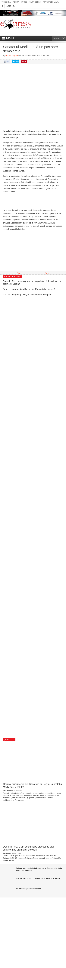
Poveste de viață (51, 2)
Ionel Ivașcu (12, 55)
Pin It (47, 273)
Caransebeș (35, 2)
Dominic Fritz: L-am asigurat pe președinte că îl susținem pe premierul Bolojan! (29, 848)
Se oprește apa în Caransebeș (28, 889)
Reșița (16, 2)
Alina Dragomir (8, 790)
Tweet (19, 273)
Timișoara (6, 2)
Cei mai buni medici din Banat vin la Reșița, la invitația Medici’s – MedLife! (32, 785)
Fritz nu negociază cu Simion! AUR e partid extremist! (29, 289)
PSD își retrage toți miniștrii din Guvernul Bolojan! (27, 294)
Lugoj (24, 2)
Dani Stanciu (7, 853)
